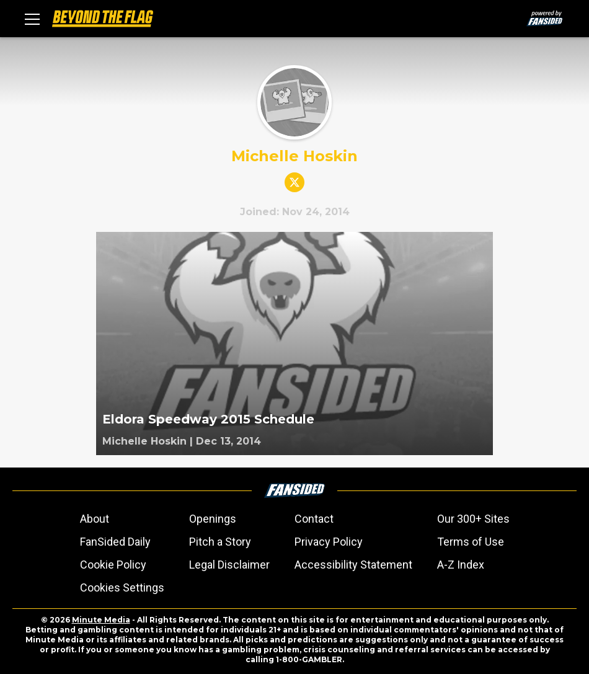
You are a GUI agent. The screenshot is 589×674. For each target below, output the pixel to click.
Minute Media (101, 619)
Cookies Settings (122, 587)
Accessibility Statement (353, 564)
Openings (212, 518)
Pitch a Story (220, 541)
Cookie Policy (113, 564)
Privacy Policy (328, 541)
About (94, 518)
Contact (314, 518)
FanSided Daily (115, 541)
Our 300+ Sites (473, 518)
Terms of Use (470, 541)
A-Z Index (460, 564)
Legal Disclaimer (229, 564)
